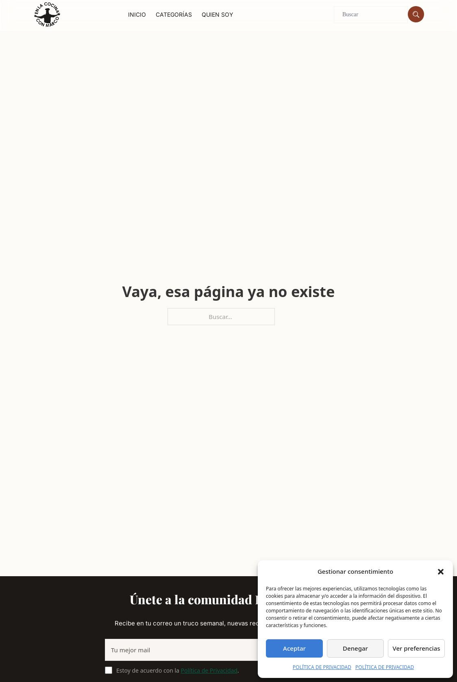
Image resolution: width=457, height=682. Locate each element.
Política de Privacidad (209, 670)
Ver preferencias (416, 648)
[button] (441, 572)
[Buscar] (416, 14)
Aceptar (294, 648)
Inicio (137, 14)
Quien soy (217, 14)
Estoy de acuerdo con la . (177, 670)
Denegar (355, 648)
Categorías (174, 14)
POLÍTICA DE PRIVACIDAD (322, 667)
